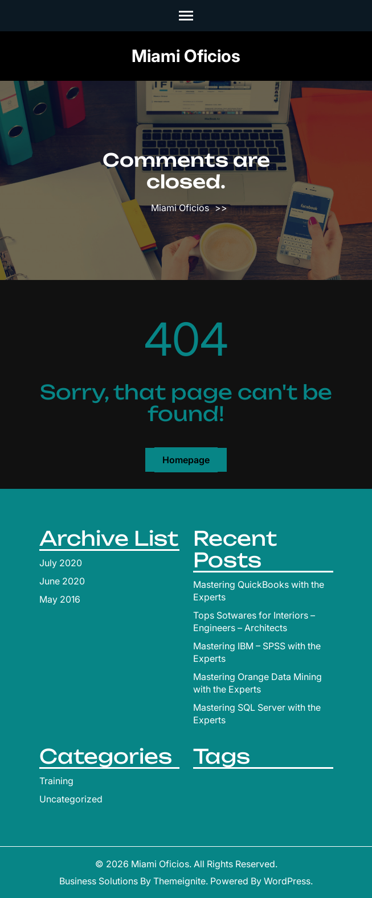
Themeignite (179, 881)
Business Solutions (98, 881)
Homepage (186, 460)
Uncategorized (71, 799)
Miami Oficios (186, 56)
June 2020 (62, 581)
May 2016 (59, 599)
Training (56, 780)
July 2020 (60, 563)
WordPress (287, 881)
